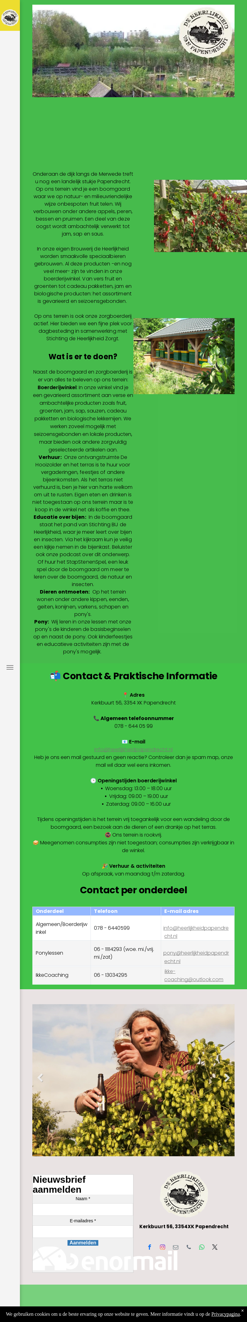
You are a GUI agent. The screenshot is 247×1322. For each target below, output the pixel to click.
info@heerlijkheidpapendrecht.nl (133, 749)
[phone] (189, 1248)
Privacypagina (226, 1314)
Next (227, 1082)
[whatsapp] (202, 1248)
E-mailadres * (83, 1220)
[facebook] (150, 1248)
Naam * (83, 1198)
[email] (176, 1248)
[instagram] (163, 1248)
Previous (39, 1082)
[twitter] (215, 1248)
